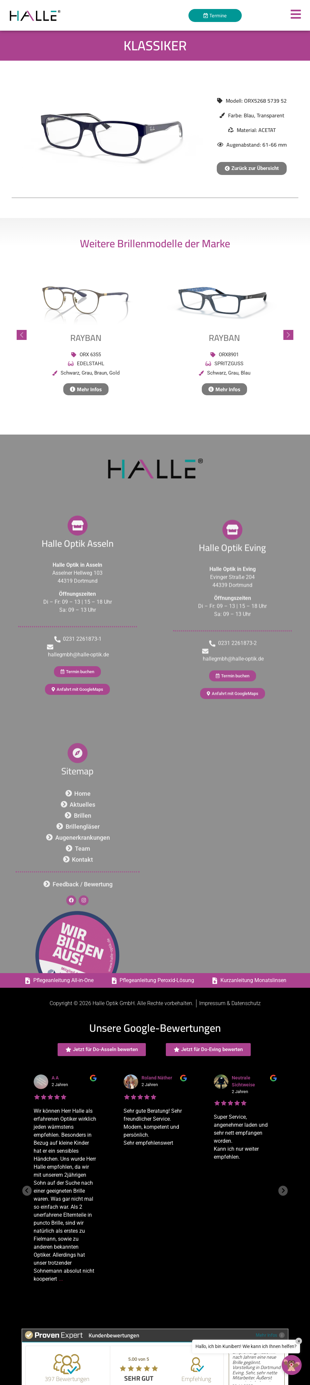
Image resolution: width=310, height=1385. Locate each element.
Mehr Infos (270, 1335)
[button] (252, 168)
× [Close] (299, 1341)
